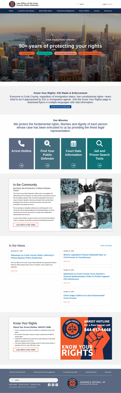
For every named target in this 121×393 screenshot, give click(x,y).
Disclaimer (13, 384)
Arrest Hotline (44, 53)
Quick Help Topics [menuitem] (45, 11)
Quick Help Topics (91, 372)
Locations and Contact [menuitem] (26, 11)
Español (110, 4)
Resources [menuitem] (108, 11)
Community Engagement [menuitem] (65, 11)
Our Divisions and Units (70, 372)
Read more (14, 271)
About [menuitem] (11, 11)
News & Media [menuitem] (84, 11)
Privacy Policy (23, 384)
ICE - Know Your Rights (90, 53)
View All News (106, 246)
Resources (108, 372)
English (105, 4)
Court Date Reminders (65, 53)
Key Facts (27, 53)
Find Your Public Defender (17, 372)
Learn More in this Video (25, 225)
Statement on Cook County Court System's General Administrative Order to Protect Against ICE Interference (86, 276)
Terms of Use (35, 384)
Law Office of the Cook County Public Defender (28, 4)
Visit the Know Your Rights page (60, 106)
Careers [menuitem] (97, 11)
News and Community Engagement (44, 372)
